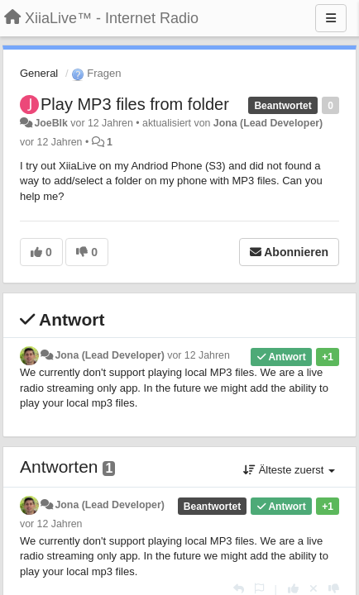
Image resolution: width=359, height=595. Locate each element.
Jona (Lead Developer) (268, 123)
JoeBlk (50, 123)
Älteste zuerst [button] (289, 470)
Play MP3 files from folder (135, 104)
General (39, 73)
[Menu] (331, 18)
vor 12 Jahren (198, 355)
